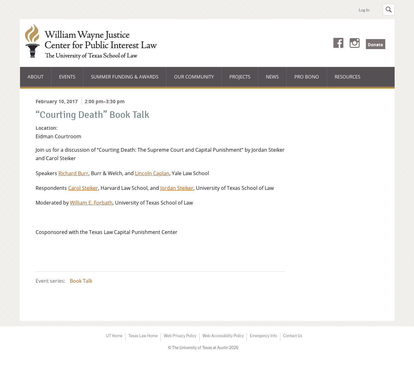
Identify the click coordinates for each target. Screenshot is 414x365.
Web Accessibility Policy (223, 335)
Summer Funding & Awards (124, 80)
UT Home (114, 335)
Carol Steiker (83, 188)
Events (67, 77)
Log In (364, 10)
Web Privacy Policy (180, 335)
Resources (347, 77)
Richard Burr (73, 173)
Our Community (194, 80)
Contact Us (292, 335)
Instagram (355, 44)
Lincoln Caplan (152, 173)
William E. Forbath (91, 202)
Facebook (338, 44)
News (272, 77)
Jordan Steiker (176, 188)
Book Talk (81, 280)
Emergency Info (263, 335)
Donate (375, 45)
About (39, 80)
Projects (239, 77)
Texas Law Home (143, 335)
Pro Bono (306, 77)
